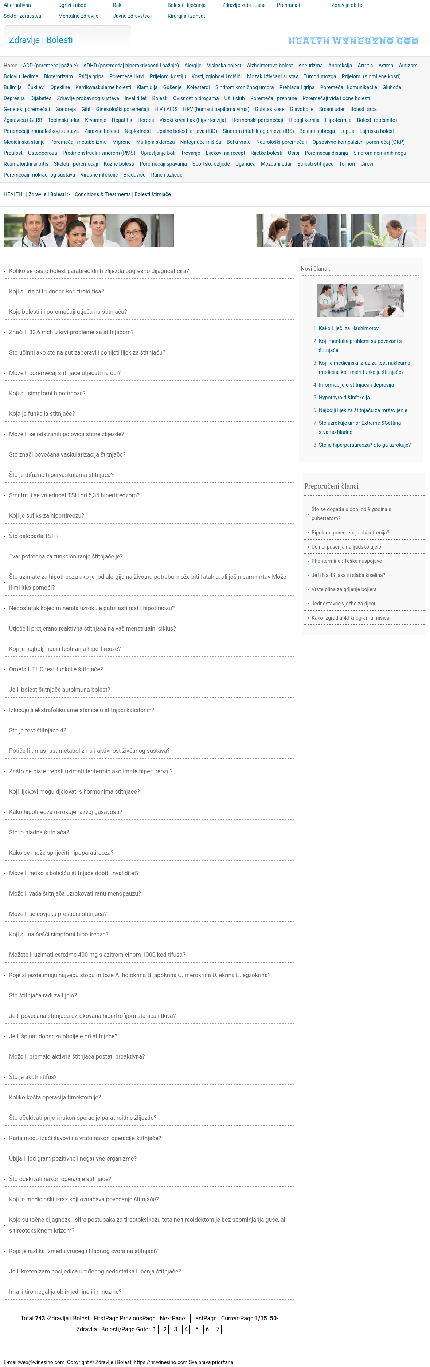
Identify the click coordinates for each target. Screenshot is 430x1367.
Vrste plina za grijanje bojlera (344, 589)
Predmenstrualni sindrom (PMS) (99, 153)
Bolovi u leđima (21, 76)
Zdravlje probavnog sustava (88, 98)
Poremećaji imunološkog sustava (41, 131)
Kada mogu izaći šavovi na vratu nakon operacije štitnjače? (85, 1138)
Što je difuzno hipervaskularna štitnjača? (61, 474)
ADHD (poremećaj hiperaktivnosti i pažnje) (131, 65)
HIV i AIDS (166, 109)
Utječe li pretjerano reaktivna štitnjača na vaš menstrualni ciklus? (92, 628)
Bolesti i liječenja (187, 5)
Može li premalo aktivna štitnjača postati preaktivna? (77, 1056)
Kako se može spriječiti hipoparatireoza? (61, 852)
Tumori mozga (320, 76)
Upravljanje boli (158, 153)
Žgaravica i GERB (23, 120)
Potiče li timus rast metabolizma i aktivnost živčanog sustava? (89, 750)
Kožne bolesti (119, 164)
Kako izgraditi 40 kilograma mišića (351, 618)
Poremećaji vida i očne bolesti (336, 98)
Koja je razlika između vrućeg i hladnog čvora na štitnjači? (83, 1251)
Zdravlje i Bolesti (41, 40)
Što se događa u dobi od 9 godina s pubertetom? (351, 513)
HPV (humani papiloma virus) (216, 109)
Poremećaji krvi (126, 76)
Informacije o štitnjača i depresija (356, 385)
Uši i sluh (234, 98)
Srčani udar (332, 109)
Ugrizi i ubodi (73, 5)
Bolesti (160, 98)
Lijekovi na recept (225, 153)
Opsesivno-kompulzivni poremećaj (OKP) (358, 142)
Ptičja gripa (91, 76)
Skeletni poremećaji (76, 164)
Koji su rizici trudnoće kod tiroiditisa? (56, 291)
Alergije (193, 65)
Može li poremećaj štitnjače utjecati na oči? (65, 373)
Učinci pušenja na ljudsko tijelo (346, 547)
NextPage (172, 1318)
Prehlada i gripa (297, 87)
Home (10, 65)
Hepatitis (122, 120)
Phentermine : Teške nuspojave (347, 561)
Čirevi (366, 164)
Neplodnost (138, 131)
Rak (117, 5)
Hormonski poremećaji (257, 120)
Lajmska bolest (377, 131)
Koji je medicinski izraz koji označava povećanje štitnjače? (84, 1199)
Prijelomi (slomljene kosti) (371, 76)
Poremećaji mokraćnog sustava (39, 175)
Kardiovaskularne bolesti (103, 87)
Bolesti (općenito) (377, 120)
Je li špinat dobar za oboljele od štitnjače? (63, 1036)
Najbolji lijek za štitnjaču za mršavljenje (363, 410)
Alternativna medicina (17, 10)
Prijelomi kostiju (168, 76)
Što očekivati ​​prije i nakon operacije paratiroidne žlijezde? (82, 1117)
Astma (386, 65)
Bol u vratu (239, 142)
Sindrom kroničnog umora (244, 87)
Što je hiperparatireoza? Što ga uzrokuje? (365, 445)
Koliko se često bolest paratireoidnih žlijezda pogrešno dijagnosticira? (99, 271)
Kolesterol (198, 87)
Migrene (121, 142)
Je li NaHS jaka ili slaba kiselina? (348, 575)
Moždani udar (276, 164)
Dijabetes (40, 98)
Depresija (14, 98)
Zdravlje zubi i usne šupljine (244, 10)
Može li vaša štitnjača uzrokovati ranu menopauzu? (75, 893)
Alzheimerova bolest (270, 65)
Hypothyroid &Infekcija (344, 397)
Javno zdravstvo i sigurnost (132, 21)
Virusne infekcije (99, 175)
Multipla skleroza (155, 142)
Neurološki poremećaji (281, 142)
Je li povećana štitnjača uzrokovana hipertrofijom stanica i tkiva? (92, 1015)
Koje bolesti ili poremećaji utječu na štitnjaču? (68, 311)
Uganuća (245, 164)
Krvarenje (95, 120)
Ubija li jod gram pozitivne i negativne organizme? (73, 1158)
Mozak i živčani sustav (272, 76)
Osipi (294, 153)
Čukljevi (36, 87)
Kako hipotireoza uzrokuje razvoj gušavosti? (65, 812)
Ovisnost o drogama (196, 98)
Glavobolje (301, 109)
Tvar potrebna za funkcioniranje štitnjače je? (66, 556)
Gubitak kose (269, 109)
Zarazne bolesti (101, 131)
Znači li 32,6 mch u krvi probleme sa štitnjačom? (71, 332)
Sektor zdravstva (22, 16)
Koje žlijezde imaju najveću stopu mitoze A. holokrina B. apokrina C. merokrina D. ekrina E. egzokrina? (139, 975)
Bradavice (134, 175)
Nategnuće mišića (200, 142)
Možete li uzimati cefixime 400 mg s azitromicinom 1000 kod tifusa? (97, 954)
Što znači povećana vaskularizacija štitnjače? (67, 454)
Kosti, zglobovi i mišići (217, 76)
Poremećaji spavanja (163, 164)
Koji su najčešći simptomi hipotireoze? (58, 934)
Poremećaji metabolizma (78, 142)
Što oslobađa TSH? (34, 536)
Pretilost (13, 153)
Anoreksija (340, 65)
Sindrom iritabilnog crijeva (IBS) (258, 131)
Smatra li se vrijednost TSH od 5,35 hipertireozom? (74, 495)
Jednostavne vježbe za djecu (344, 604)
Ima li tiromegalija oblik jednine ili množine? (65, 1291)
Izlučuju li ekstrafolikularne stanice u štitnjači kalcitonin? (81, 710)
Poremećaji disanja (326, 153)
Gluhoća (392, 87)
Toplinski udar (63, 120)
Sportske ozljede (211, 164)
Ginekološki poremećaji (122, 109)
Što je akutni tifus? (33, 1077)
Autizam (408, 65)
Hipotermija (338, 120)
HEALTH (13, 194)
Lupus (347, 131)
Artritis (365, 65)
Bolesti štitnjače (315, 164)
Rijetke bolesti (266, 153)
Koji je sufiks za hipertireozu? (46, 515)
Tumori (347, 164)
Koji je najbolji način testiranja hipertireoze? (65, 648)
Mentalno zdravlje (78, 16)
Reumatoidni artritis (26, 164)
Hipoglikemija (304, 120)
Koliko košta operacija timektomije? (55, 1097)
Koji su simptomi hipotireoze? (47, 393)
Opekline (60, 87)
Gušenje (172, 87)
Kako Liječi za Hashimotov (349, 328)
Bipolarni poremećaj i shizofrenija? (350, 533)
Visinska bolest (224, 65)
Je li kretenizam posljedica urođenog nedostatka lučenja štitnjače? (95, 1271)
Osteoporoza (42, 153)
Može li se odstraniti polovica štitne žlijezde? (66, 434)
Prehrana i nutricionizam (292, 10)
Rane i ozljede (167, 175)
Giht (85, 109)
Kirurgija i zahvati (187, 16)
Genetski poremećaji (27, 109)
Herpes (146, 120)
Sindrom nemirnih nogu (379, 153)
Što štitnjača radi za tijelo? (43, 995)
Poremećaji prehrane (273, 98)
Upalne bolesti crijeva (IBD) (186, 131)
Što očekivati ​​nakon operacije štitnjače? (60, 1179)
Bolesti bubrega (317, 131)
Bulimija (13, 87)
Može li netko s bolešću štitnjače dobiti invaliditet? (74, 873)
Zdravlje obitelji (349, 5)
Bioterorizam (58, 76)
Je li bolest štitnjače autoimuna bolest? (59, 689)
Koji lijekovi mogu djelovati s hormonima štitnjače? (74, 791)
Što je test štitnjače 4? (37, 730)
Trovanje (190, 153)
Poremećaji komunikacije (348, 87)
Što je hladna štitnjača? (39, 832)
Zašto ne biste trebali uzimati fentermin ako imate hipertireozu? (91, 771)
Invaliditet (136, 98)
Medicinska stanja (24, 142)
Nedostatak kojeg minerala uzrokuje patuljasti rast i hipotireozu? (92, 608)
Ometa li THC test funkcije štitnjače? (56, 669)
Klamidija (147, 87)
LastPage (204, 1318)
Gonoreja (65, 109)
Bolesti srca (363, 109)
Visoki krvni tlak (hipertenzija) (193, 120)
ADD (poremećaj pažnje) (50, 65)
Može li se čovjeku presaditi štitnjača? (58, 913)
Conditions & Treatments (103, 194)
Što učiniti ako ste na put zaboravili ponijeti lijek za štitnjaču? (87, 352)
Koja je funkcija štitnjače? (42, 413)
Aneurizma (310, 65)
